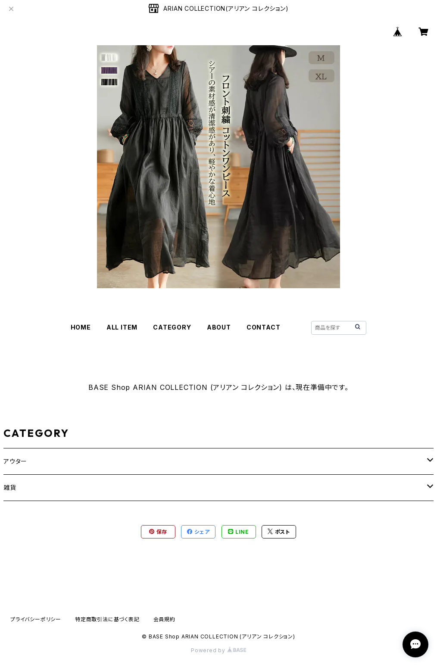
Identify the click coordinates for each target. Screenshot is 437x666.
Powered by (218, 650)
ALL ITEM (121, 327)
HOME (81, 327)
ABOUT (219, 327)
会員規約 (164, 619)
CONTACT (264, 327)
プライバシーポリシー (35, 619)
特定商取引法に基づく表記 (107, 619)
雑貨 (9, 487)
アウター (15, 461)
